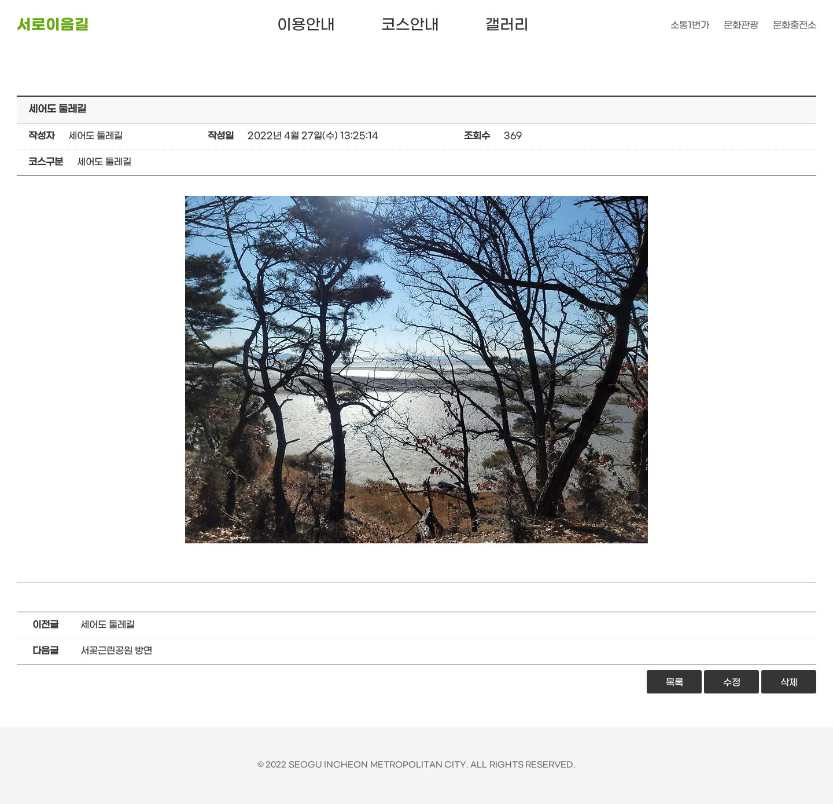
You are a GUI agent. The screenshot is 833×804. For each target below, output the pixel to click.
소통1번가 (689, 25)
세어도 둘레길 (107, 624)
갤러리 (507, 25)
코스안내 (410, 25)
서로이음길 (53, 25)
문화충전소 (794, 25)
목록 (674, 682)
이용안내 (306, 25)
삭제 (789, 682)
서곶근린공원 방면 (116, 650)
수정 (731, 682)
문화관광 (741, 25)
